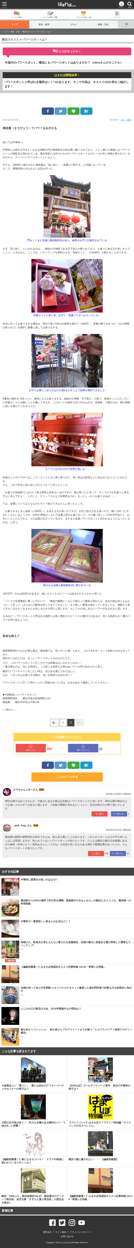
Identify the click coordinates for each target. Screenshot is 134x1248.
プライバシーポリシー (80, 1232)
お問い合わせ (67, 1236)
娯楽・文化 (103, 24)
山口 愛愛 (126, 120)
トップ (14, 24)
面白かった (30, 748)
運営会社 (47, 1232)
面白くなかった (83, 748)
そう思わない (119, 814)
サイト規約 (60, 1232)
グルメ (73, 24)
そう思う (99, 814)
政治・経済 (44, 24)
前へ (54, 722)
